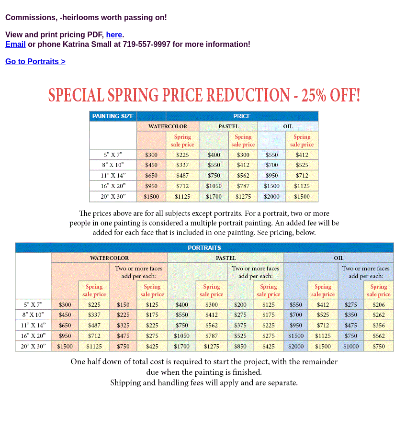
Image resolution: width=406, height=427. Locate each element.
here (114, 35)
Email (15, 44)
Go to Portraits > (35, 61)
